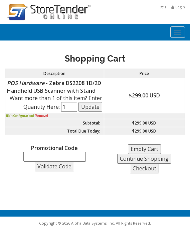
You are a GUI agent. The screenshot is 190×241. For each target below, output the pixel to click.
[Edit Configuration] (20, 115)
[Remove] (41, 115)
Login (178, 6)
